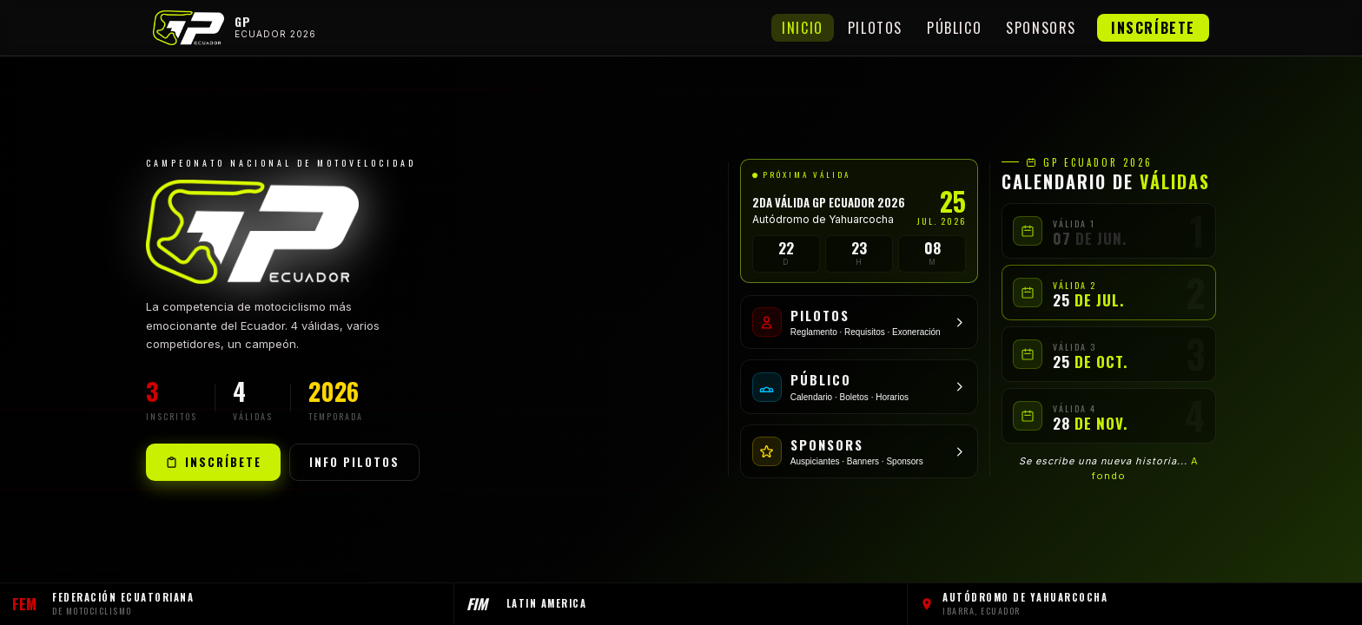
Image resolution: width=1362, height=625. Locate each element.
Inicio (802, 27)
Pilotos (875, 27)
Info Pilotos (354, 461)
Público (954, 27)
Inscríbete (1153, 27)
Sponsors (1041, 27)
